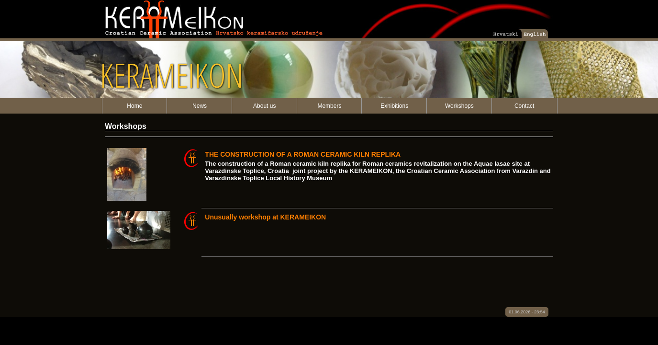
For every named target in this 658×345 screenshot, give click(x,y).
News (199, 106)
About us (264, 106)
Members (329, 106)
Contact (524, 106)
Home (134, 106)
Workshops (459, 106)
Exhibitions (394, 106)
